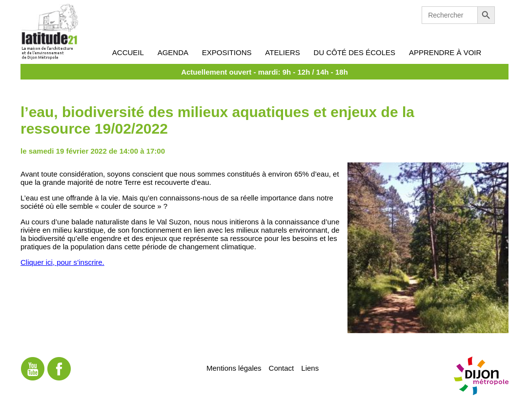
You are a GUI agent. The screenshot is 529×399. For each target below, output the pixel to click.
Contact (281, 368)
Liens (310, 368)
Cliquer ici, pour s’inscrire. (62, 262)
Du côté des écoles (355, 52)
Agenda (173, 52)
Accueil (128, 52)
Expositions (227, 52)
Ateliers (282, 52)
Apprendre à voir (445, 52)
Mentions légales (234, 368)
